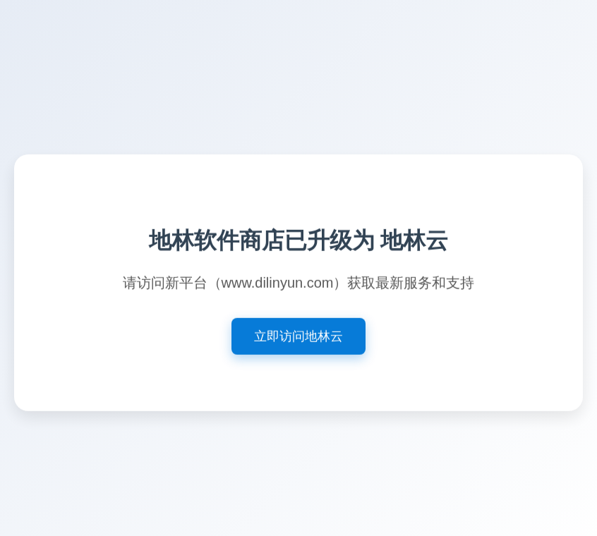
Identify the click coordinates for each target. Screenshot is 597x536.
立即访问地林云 (298, 337)
